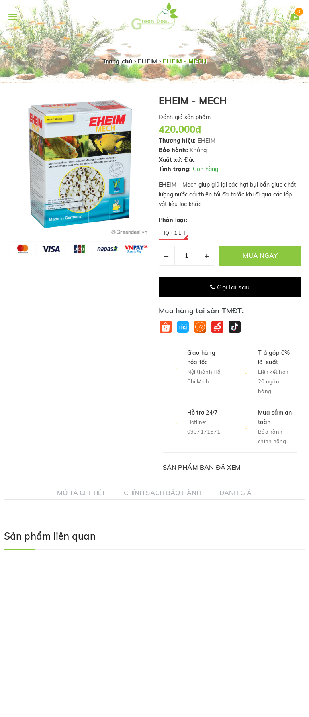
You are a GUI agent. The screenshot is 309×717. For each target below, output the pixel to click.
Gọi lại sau (230, 287)
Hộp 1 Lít (174, 235)
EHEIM (206, 140)
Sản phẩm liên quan (50, 536)
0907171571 (204, 431)
